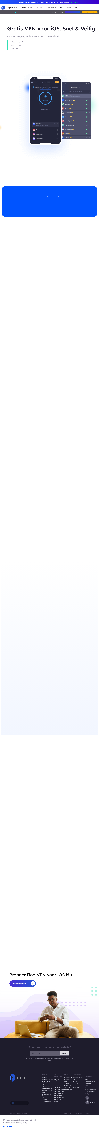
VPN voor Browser (59, 1097)
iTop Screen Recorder (47, 1079)
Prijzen (87, 1085)
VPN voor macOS (58, 1083)
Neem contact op (90, 1081)
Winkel (69, 7)
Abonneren (64, 1053)
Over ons (87, 1079)
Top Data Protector (47, 1090)
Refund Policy (67, 1113)
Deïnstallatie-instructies (76, 1086)
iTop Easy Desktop (47, 1082)
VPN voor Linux (58, 1095)
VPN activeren (77, 1084)
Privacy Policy (78, 1113)
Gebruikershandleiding (79, 1082)
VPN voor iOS (57, 1087)
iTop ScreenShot (46, 1086)
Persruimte (88, 1083)
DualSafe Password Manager (47, 1095)
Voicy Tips (67, 1087)
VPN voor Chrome (59, 1091)
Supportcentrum (77, 1077)
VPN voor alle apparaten (57, 1100)
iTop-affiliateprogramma (90, 1088)
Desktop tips (67, 1085)
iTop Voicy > (75, 2)
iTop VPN (44, 1077)
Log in (75, 7)
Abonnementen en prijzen (47, 1102)
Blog (61, 12)
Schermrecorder (68, 1089)
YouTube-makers (90, 1091)
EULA (87, 1113)
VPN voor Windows (56, 1080)
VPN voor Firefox (58, 1093)
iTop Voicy (44, 1084)
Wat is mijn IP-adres (68, 1080)
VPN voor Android (59, 1089)
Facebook (90, 1102)
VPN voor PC (57, 1085)
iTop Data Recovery (47, 1088)
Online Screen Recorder (45, 1098)
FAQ (74, 1079)
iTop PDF (44, 1092)
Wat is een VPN (68, 1077)
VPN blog (66, 1083)
